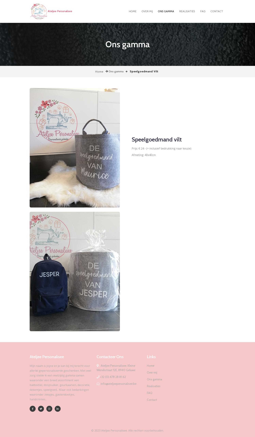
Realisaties (187, 11)
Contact (217, 11)
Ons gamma (166, 11)
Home (132, 11)
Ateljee (51, 11)
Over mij (147, 11)
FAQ (202, 11)
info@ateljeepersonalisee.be (116, 383)
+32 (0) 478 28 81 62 (111, 377)
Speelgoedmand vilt (157, 139)
